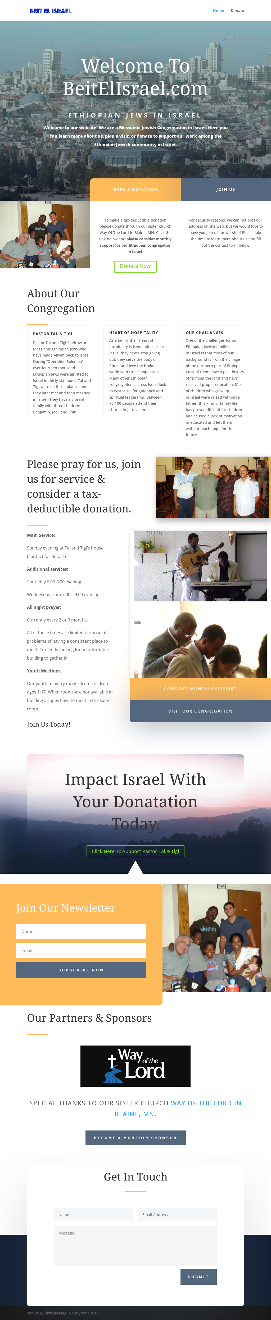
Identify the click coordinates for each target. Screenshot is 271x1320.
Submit (198, 1276)
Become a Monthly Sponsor (135, 1137)
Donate (237, 11)
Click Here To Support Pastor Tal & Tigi (135, 851)
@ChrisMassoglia (55, 1313)
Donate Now (135, 265)
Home (218, 11)
